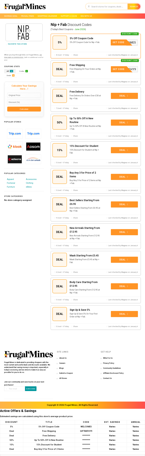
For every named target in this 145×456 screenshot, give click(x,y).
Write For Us (108, 358)
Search (134, 6)
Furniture (11, 187)
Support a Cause (69, 16)
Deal (124, 95)
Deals (11, 75)
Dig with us (86, 16)
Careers (62, 363)
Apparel (10, 179)
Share (74, 55)
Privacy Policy (108, 363)
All (10, 71)
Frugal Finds (27, 16)
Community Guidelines (112, 368)
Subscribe (30, 389)
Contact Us (107, 378)
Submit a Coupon (66, 373)
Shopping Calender (47, 16)
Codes (23, 71)
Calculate (24, 109)
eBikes (29, 187)
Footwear (11, 183)
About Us (63, 358)
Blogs (61, 368)
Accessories (31, 179)
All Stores (63, 378)
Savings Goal (10, 16)
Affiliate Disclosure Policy (113, 373)
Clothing (29, 183)
